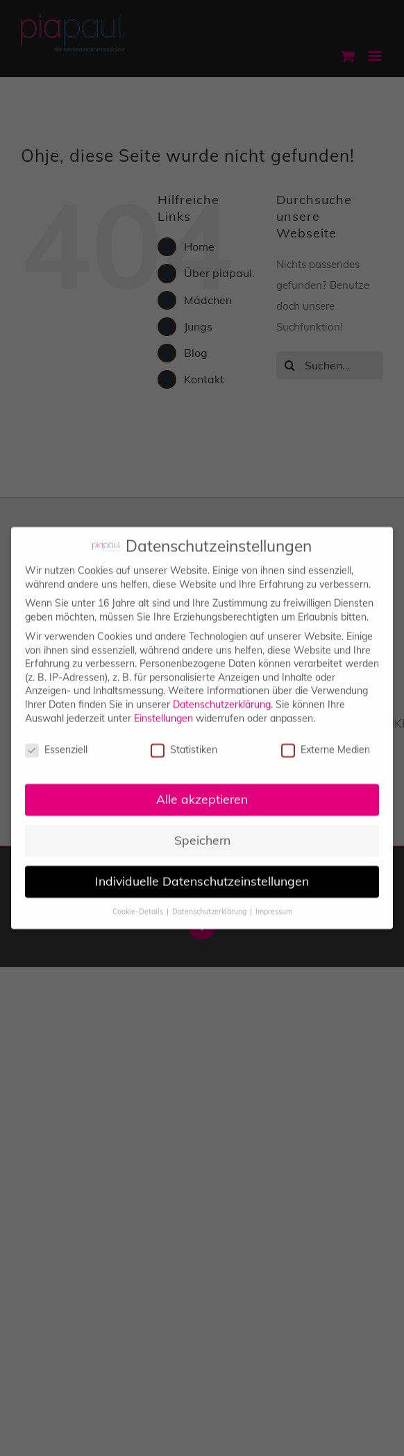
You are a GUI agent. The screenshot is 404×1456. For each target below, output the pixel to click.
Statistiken (184, 742)
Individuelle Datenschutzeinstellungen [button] (202, 873)
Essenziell (56, 742)
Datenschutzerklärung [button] (210, 903)
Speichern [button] (202, 832)
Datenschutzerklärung (222, 696)
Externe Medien (325, 742)
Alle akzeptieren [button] (202, 791)
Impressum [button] (273, 903)
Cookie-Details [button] (138, 903)
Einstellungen (163, 710)
